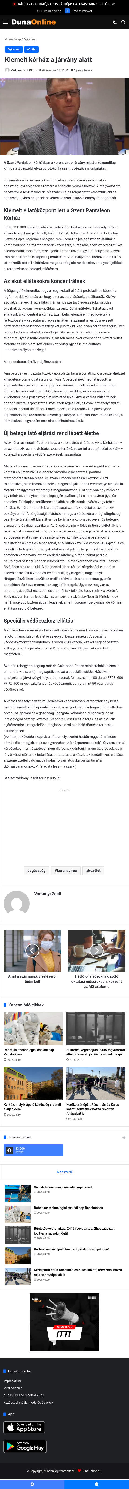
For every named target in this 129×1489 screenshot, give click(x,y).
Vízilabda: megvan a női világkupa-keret (63, 1187)
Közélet (32, 49)
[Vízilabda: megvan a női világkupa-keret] (18, 1193)
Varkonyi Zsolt (20, 70)
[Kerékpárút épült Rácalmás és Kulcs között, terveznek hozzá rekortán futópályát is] (95, 1083)
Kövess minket (78, 10)
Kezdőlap (13, 39)
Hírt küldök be (49, 11)
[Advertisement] (64, 825)
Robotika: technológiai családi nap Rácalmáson (68, 1208)
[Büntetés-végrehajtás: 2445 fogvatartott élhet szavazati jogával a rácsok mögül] (95, 1028)
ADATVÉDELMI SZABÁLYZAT (23, 1395)
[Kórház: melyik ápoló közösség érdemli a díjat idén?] (33, 1083)
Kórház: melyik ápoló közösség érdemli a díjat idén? (71, 1249)
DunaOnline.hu (91, 1471)
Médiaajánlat (12, 1388)
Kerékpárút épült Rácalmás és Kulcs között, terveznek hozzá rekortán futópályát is (92, 1109)
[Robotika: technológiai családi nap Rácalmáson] (33, 1028)
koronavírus (67, 870)
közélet (94, 870)
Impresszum (12, 1381)
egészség (38, 870)
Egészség (30, 39)
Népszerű (64, 1172)
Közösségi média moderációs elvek (28, 1402)
